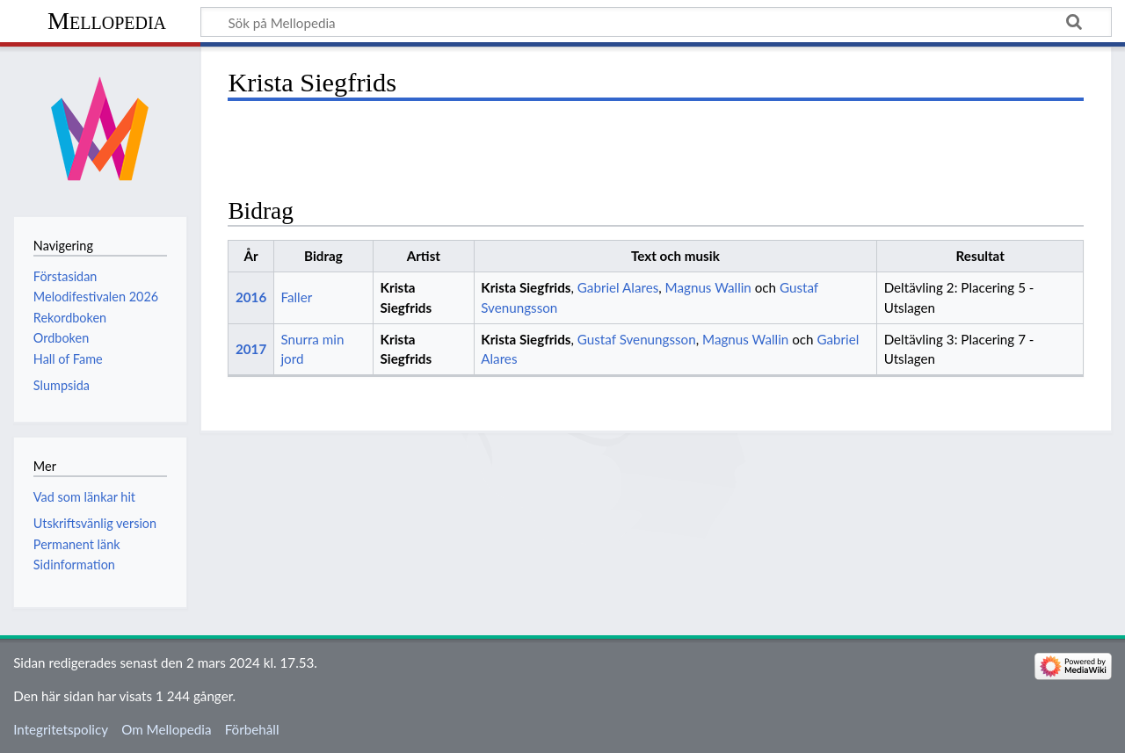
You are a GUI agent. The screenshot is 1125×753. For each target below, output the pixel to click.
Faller (296, 297)
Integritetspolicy (60, 729)
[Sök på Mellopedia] (656, 22)
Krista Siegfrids (525, 287)
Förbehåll (252, 729)
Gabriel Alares (617, 287)
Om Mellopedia (166, 729)
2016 (251, 297)
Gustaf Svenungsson (636, 339)
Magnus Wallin (708, 287)
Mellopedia (106, 20)
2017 (251, 349)
